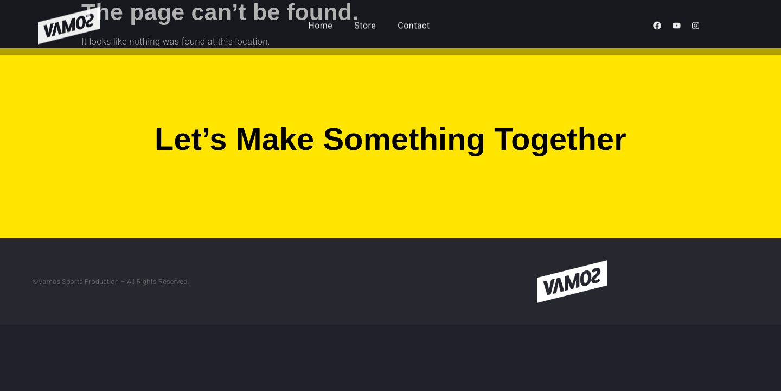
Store (365, 22)
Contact (414, 22)
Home (320, 22)
